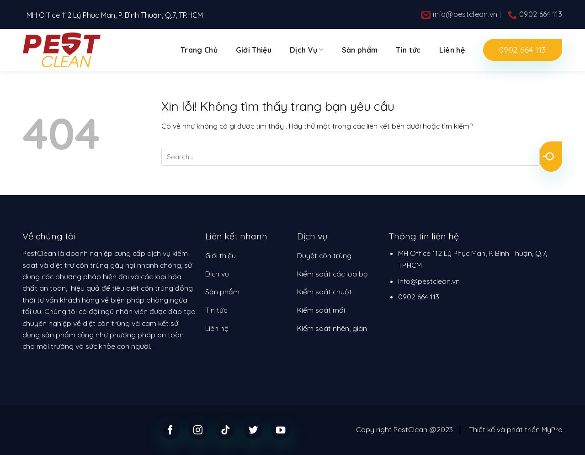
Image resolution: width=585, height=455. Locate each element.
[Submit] (551, 156)
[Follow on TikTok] (225, 429)
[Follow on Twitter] (253, 429)
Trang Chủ (199, 49)
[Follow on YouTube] (281, 429)
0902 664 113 (418, 296)
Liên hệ (452, 49)
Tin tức (408, 49)
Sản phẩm (360, 49)
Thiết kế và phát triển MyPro (516, 429)
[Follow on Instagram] (198, 429)
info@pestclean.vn (429, 281)
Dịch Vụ (307, 49)
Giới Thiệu (253, 49)
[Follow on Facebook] (170, 429)
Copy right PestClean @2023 (404, 429)
